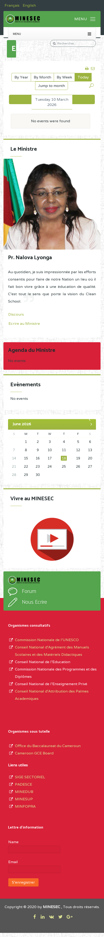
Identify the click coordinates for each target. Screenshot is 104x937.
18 (64, 458)
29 (26, 475)
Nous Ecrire (34, 602)
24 (50, 466)
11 (64, 450)
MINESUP (24, 799)
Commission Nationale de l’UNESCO (47, 639)
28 (14, 475)
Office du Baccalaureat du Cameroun (48, 745)
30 (38, 475)
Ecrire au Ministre (24, 323)
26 (78, 466)
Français (12, 5)
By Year (21, 77)
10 (50, 450)
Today (83, 77)
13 (90, 450)
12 (78, 450)
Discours (16, 314)
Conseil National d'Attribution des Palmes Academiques (52, 695)
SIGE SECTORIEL (30, 777)
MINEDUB (24, 791)
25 (64, 466)
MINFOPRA (25, 806)
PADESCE (23, 784)
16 (38, 458)
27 (90, 466)
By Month (42, 77)
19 (78, 458)
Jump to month (51, 85)
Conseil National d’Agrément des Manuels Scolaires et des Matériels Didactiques (52, 651)
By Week (64, 77)
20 (90, 458)
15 (26, 458)
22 (26, 466)
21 (14, 466)
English (29, 5)
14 (14, 458)
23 (38, 466)
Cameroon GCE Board (34, 753)
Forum (29, 591)
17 (50, 458)
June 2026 (22, 424)
